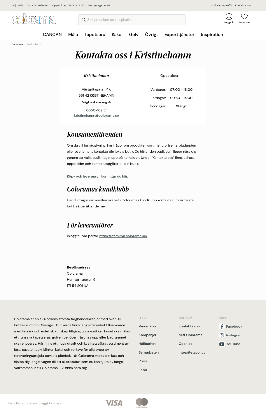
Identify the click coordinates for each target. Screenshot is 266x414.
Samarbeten (149, 352)
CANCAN (52, 34)
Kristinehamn (34, 44)
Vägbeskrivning (94, 102)
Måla (73, 34)
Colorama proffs (222, 5)
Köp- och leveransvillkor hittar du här (97, 176)
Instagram (234, 335)
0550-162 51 (96, 110)
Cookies (185, 343)
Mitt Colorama (191, 335)
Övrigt (151, 34)
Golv (133, 34)
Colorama (17, 44)
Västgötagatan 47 (99, 5)
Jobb (143, 370)
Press (143, 361)
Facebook (234, 326)
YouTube (233, 344)
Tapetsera (94, 34)
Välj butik (17, 5)
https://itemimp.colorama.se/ (123, 236)
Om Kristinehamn (37, 5)
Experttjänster (179, 34)
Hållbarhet (147, 343)
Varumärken (148, 326)
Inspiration (212, 34)
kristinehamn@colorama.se (96, 115)
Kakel (117, 34)
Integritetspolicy (192, 352)
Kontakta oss (243, 5)
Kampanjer (147, 335)
